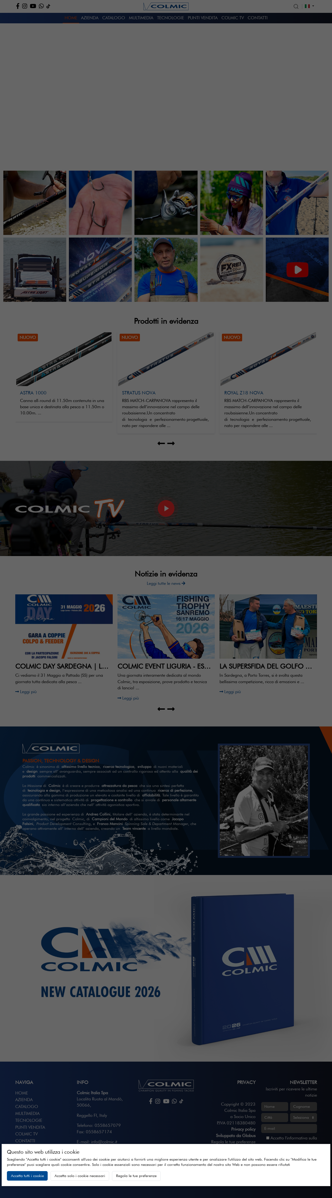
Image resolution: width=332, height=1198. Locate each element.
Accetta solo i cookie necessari (80, 1175)
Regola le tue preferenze (136, 1175)
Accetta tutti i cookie (27, 1175)
